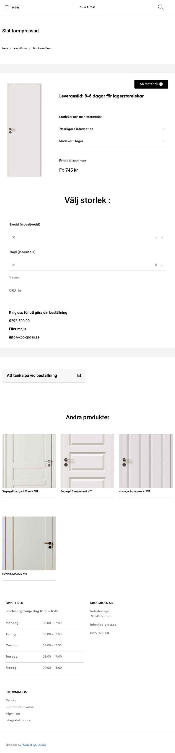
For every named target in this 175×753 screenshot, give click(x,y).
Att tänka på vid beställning (32, 375)
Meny (15, 8)
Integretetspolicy (18, 720)
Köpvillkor (12, 713)
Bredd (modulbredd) (25, 224)
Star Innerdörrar (42, 48)
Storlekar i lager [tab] (71, 141)
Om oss (10, 700)
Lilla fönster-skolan (19, 707)
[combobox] (87, 237)
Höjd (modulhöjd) (23, 252)
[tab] (113, 129)
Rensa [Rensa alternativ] (16, 278)
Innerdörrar (20, 48)
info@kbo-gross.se (103, 624)
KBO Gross (87, 7)
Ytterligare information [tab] (76, 129)
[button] (43, 376)
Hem (5, 48)
